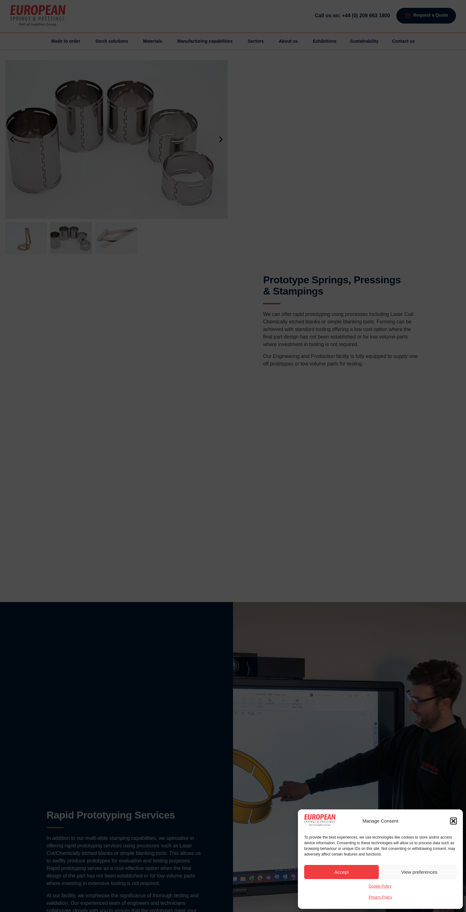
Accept (341, 872)
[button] (453, 821)
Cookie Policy (380, 886)
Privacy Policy (380, 897)
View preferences (419, 872)
